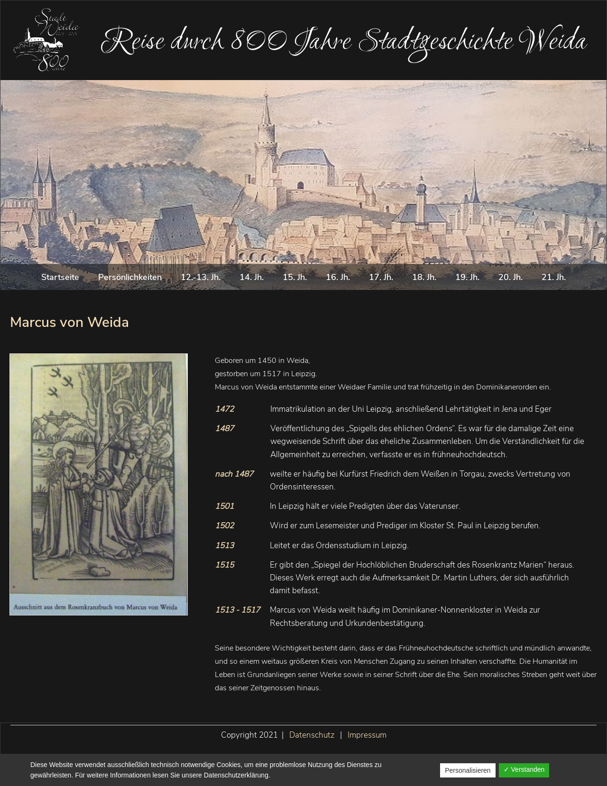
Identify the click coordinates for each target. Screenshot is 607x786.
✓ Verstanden (524, 769)
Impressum (367, 735)
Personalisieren (468, 770)
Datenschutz (311, 735)
